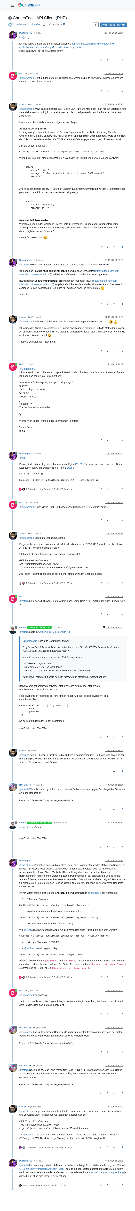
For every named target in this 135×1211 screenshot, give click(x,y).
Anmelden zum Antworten (113, 25)
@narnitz (32, 751)
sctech (22, 104)
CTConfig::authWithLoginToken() (106, 1172)
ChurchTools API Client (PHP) (54, 631)
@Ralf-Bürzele (32, 948)
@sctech (38, 260)
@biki (25, 37)
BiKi (21, 73)
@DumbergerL (32, 74)
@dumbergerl (26, 78)
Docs (70, 467)
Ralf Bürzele (25, 785)
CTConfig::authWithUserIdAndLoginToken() (42, 1169)
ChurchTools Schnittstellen (27, 24)
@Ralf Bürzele (60, 823)
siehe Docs (95, 892)
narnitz (22, 627)
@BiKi (37, 33)
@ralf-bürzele (26, 827)
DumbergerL (25, 33)
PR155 (79, 464)
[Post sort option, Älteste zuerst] (96, 25)
